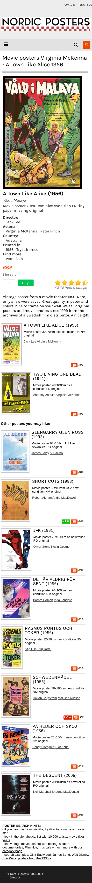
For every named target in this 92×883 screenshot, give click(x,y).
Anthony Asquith (44, 395)
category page (12, 851)
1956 (10, 249)
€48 (77, 521)
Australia (14, 240)
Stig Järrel (44, 649)
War (9, 258)
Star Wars (9, 858)
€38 (77, 570)
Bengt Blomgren (43, 747)
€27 (77, 365)
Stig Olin (30, 649)
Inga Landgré (63, 600)
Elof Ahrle (62, 747)
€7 (78, 717)
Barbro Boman (43, 600)
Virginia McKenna (21, 231)
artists (63, 836)
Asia (19, 258)
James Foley (40, 453)
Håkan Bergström (45, 698)
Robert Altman (42, 497)
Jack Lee (13, 222)
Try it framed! (27, 249)
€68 (77, 472)
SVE (89, 4)
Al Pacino (56, 453)
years (6, 840)
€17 (77, 766)
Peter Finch (50, 231)
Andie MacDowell (64, 497)
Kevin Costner (61, 546)
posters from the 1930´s (34, 858)
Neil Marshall (42, 791)
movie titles (77, 836)
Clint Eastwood (40, 854)
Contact (69, 4)
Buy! (25, 282)
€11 (77, 619)
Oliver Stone (41, 546)
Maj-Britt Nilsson (69, 698)
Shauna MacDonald (65, 791)
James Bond (61, 854)
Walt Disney (80, 854)
